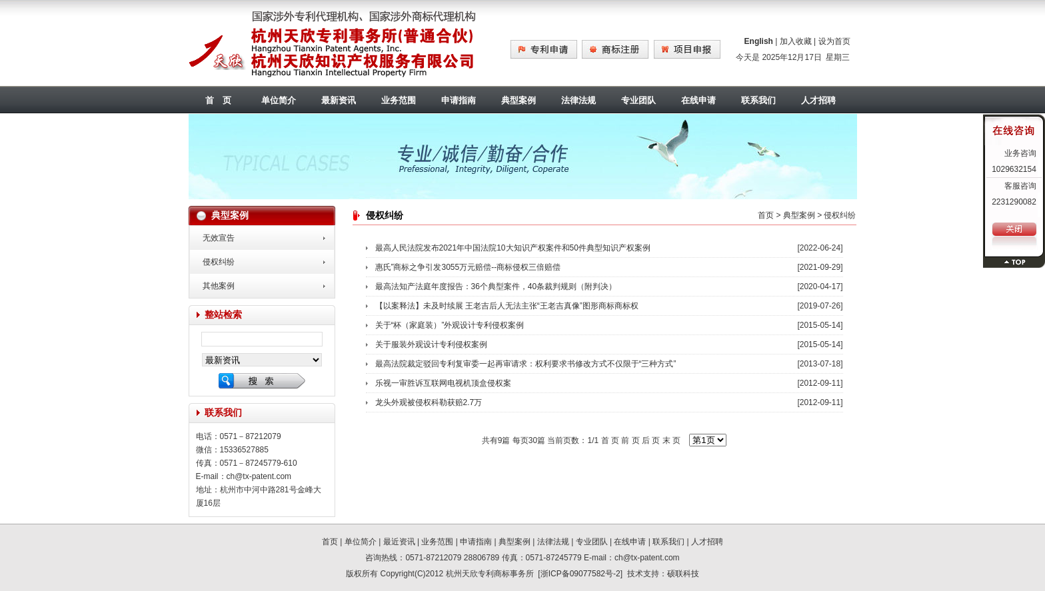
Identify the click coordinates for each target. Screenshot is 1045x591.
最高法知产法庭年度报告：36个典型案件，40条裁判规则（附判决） (496, 286)
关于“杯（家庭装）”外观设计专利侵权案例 (449, 325)
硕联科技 (683, 573)
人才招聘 (818, 100)
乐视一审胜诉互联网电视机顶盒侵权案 (443, 383)
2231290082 (1014, 202)
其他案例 (219, 286)
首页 (766, 215)
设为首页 (834, 41)
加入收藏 (796, 41)
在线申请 (698, 100)
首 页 (218, 100)
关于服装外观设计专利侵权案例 (431, 344)
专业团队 (638, 100)
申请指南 (458, 100)
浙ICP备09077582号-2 (580, 573)
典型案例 (518, 100)
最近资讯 (399, 541)
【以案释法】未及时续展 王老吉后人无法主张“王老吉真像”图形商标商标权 (506, 305)
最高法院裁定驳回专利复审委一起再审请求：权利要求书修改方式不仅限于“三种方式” (525, 363)
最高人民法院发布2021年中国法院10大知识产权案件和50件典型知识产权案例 (512, 248)
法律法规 (578, 100)
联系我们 (758, 100)
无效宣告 (219, 238)
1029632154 (1014, 169)
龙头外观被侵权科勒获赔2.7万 (429, 402)
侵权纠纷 (219, 262)
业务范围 (398, 100)
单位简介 (278, 100)
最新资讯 (338, 100)
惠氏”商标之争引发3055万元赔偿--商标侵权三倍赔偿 (468, 267)
